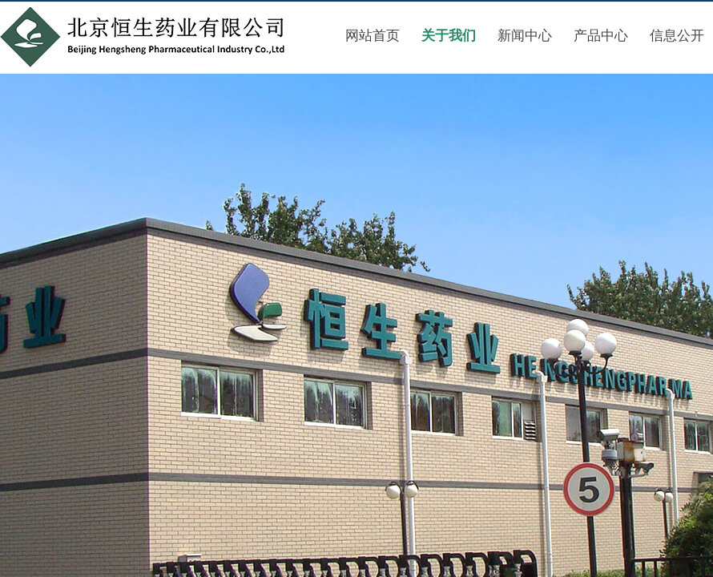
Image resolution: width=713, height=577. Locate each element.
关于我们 (448, 35)
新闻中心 (524, 35)
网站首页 (372, 35)
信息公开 (677, 35)
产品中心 (601, 35)
